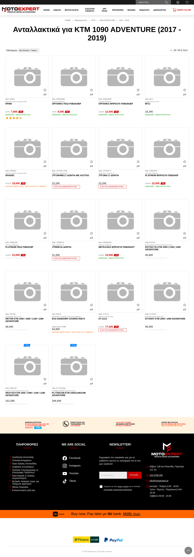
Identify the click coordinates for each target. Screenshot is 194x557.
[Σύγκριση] (45, 94)
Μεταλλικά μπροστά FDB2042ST (120, 246)
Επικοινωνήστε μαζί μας (23, 490)
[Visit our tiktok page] (74, 483)
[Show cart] (182, 10)
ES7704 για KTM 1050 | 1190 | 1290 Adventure (167, 247)
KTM (93, 20)
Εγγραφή (134, 475)
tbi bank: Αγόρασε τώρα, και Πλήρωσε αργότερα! (25, 482)
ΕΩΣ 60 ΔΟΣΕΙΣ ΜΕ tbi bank (172, 426)
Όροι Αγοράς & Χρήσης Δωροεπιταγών (23, 476)
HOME (67, 20)
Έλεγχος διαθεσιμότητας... (66, 187)
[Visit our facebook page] (74, 460)
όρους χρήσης (123, 486)
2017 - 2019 (124, 20)
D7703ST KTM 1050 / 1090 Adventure (167, 318)
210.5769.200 (156, 475)
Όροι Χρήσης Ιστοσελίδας (24, 463)
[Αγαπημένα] (187, 2)
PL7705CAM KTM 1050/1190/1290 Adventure (74, 393)
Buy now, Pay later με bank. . (97, 514)
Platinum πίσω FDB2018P (27, 246)
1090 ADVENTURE (107, 20)
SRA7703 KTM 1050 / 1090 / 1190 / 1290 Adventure (27, 393)
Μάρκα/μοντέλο (81, 20)
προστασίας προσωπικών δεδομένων (118, 490)
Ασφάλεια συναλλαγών (23, 467)
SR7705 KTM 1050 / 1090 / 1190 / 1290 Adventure (27, 319)
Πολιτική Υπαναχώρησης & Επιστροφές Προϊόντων (25, 471)
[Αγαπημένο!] (45, 89)
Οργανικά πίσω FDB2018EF (74, 103)
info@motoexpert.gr (158, 481)
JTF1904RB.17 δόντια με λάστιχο (74, 175)
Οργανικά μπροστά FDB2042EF (120, 103)
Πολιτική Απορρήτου (21, 460)
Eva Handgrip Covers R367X (74, 318)
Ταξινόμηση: (12, 50)
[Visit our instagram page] (74, 467)
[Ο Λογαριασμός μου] (178, 2)
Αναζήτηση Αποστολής (23, 457)
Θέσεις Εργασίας (20, 487)
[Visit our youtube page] (74, 475)
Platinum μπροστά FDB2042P (167, 175)
